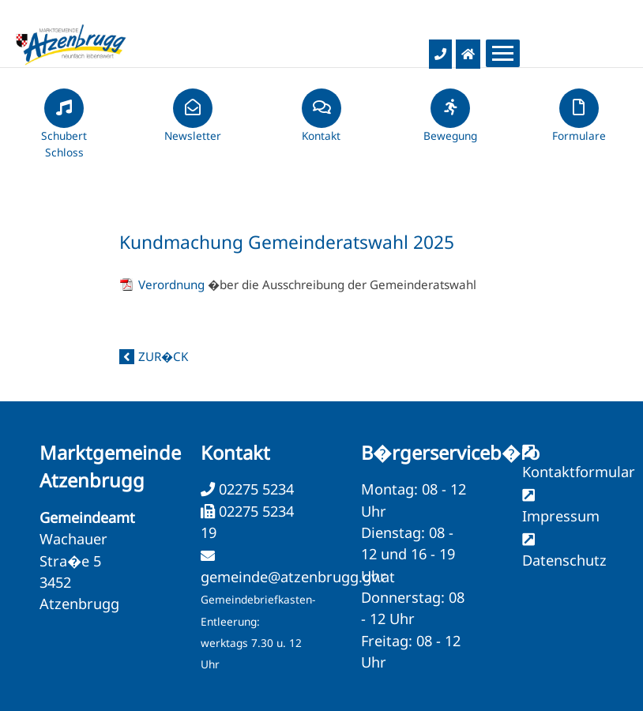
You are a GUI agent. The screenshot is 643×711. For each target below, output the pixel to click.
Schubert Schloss (64, 130)
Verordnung (173, 284)
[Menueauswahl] (503, 53)
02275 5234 (254, 489)
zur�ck (163, 356)
